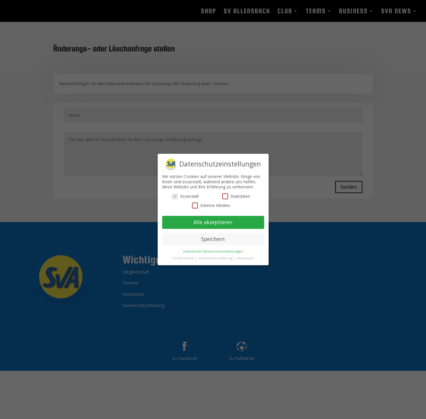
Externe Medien (211, 203)
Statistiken (236, 193)
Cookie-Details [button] (183, 255)
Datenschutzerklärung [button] (216, 255)
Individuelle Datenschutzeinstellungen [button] (213, 248)
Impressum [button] (245, 255)
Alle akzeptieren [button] (213, 219)
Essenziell (185, 193)
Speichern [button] (213, 236)
